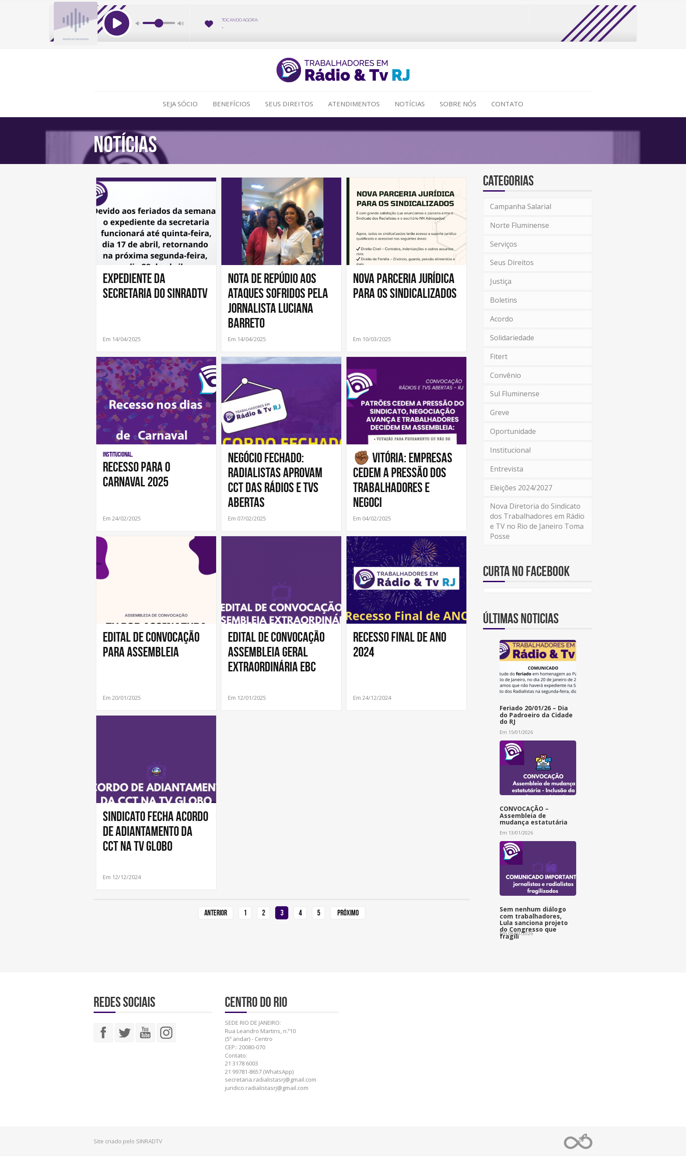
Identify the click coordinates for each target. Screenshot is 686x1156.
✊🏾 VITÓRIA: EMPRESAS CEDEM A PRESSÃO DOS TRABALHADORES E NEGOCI (402, 480)
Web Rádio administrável (578, 1141)
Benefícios (231, 103)
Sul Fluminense (514, 393)
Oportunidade (513, 431)
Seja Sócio (180, 103)
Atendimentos (354, 103)
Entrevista (506, 469)
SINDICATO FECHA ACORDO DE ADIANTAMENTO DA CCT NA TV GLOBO (155, 831)
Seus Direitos (289, 103)
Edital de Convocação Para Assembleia (151, 644)
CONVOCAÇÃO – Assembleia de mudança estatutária (533, 815)
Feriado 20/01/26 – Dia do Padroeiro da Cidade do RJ (536, 715)
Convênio (505, 375)
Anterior (215, 912)
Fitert (499, 356)
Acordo (501, 319)
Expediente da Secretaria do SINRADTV (155, 285)
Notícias (410, 103)
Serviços (503, 244)
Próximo (348, 912)
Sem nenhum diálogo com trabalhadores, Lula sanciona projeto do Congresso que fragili (534, 922)
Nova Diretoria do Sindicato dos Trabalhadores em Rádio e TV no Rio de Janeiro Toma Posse (537, 521)
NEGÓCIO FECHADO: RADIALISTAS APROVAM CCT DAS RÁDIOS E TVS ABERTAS (275, 480)
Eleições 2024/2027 (521, 487)
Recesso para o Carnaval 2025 (136, 474)
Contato (507, 103)
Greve (499, 412)
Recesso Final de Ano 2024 (399, 644)
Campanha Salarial (520, 206)
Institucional (510, 450)
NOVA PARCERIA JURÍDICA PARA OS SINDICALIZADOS (405, 285)
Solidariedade (512, 337)
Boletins (503, 300)
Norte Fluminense (519, 225)
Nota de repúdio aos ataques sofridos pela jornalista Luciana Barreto (278, 300)
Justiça (500, 281)
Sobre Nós (458, 103)
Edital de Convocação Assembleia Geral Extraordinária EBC (276, 651)
